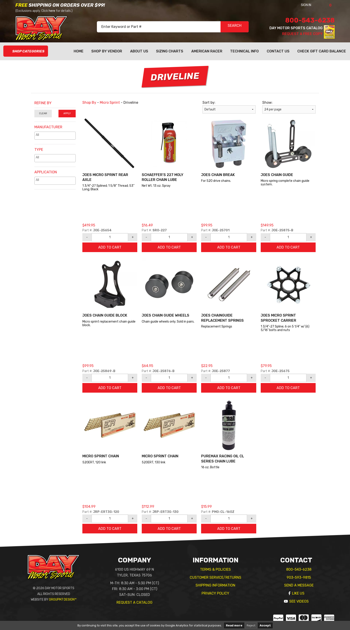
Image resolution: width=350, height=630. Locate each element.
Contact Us (278, 51)
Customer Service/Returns (215, 577)
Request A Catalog (134, 602)
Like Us (298, 593)
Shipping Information (215, 585)
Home (78, 51)
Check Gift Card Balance (321, 51)
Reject (251, 625)
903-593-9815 (299, 577)
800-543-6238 (310, 20)
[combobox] (55, 136)
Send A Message (299, 585)
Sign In (312, 5)
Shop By (89, 102)
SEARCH (235, 27)
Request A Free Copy (302, 34)
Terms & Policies (215, 569)
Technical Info (244, 51)
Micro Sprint (110, 102)
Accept (265, 625)
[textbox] (56, 135)
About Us (139, 51)
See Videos (299, 601)
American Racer (206, 51)
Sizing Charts (169, 51)
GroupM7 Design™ (63, 599)
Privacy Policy (215, 593)
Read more (234, 625)
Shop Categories (25, 51)
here (52, 11)
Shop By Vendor (106, 51)
